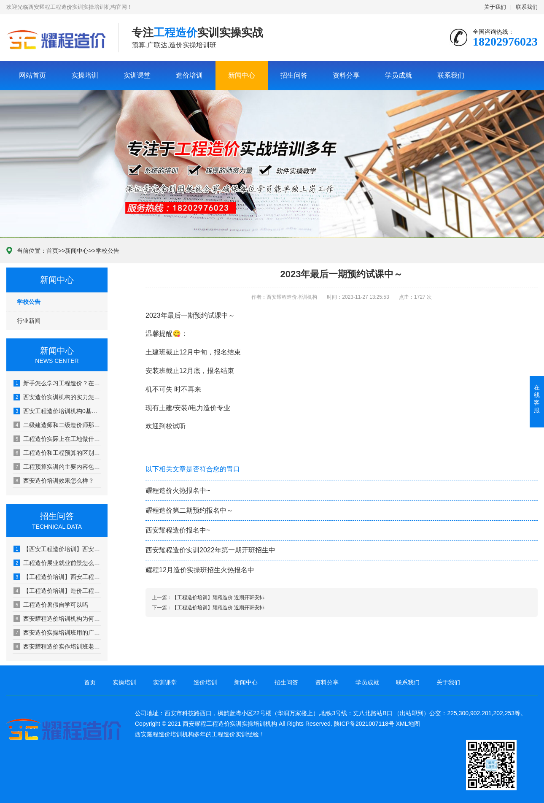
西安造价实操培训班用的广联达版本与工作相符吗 (57, 632)
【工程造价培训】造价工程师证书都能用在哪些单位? (57, 590)
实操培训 (84, 75)
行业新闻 (28, 320)
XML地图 (408, 723)
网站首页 (32, 75)
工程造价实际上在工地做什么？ (57, 438)
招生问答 (293, 75)
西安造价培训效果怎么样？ (53, 480)
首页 (52, 250)
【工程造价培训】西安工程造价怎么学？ (57, 576)
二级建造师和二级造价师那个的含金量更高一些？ (57, 425)
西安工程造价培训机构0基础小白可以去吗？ (57, 411)
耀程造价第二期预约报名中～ (189, 510)
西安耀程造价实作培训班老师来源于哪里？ (57, 646)
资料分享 (346, 75)
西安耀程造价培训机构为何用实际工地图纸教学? (57, 618)
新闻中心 (241, 75)
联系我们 (527, 7)
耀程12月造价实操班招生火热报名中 (199, 569)
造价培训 (189, 75)
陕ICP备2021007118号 (364, 723)
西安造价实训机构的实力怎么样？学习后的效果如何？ (57, 397)
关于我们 (495, 7)
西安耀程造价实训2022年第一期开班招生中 (210, 550)
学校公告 (107, 250)
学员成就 (398, 75)
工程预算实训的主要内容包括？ (57, 466)
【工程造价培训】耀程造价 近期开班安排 (218, 597)
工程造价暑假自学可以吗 (50, 604)
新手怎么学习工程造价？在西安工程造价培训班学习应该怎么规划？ (57, 383)
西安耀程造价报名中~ (177, 530)
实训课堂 (137, 75)
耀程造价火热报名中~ (177, 490)
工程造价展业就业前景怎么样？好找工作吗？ (57, 563)
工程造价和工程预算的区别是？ (57, 452)
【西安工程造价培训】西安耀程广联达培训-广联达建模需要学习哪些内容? (57, 549)
